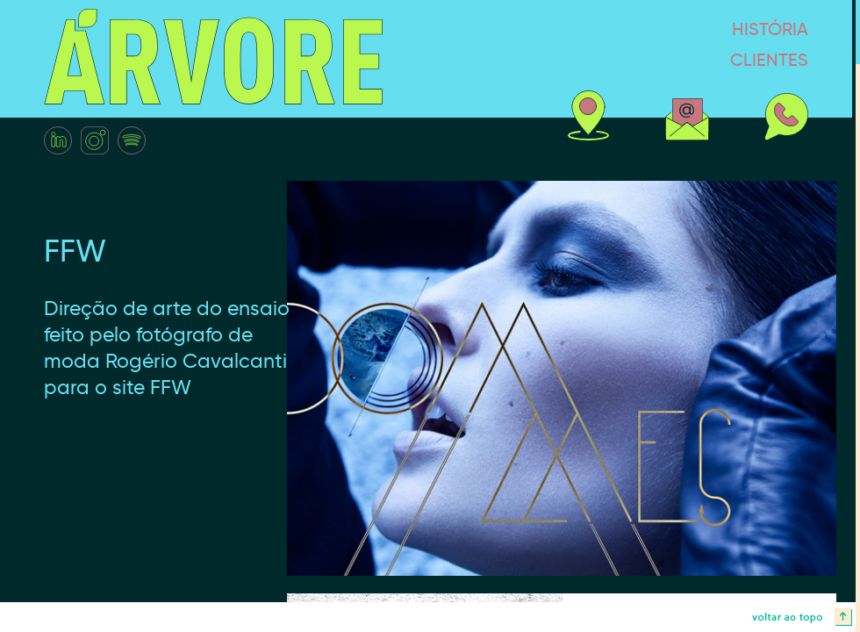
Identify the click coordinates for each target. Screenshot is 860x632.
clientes (701, 59)
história (702, 29)
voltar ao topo (430, 617)
